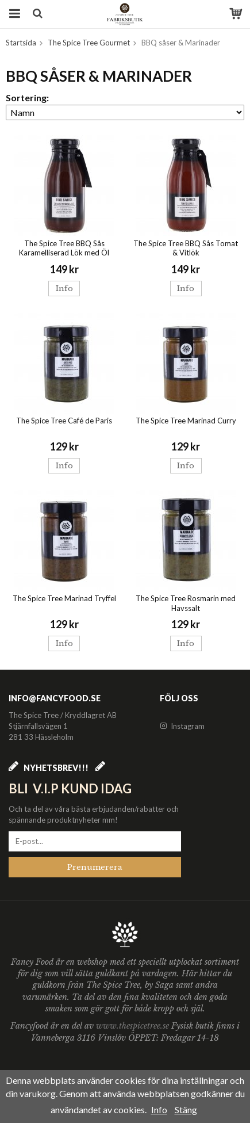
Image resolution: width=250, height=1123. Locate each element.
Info (64, 288)
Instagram (182, 726)
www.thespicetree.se (133, 1026)
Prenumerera (94, 867)
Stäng (186, 1109)
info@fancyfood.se (55, 698)
